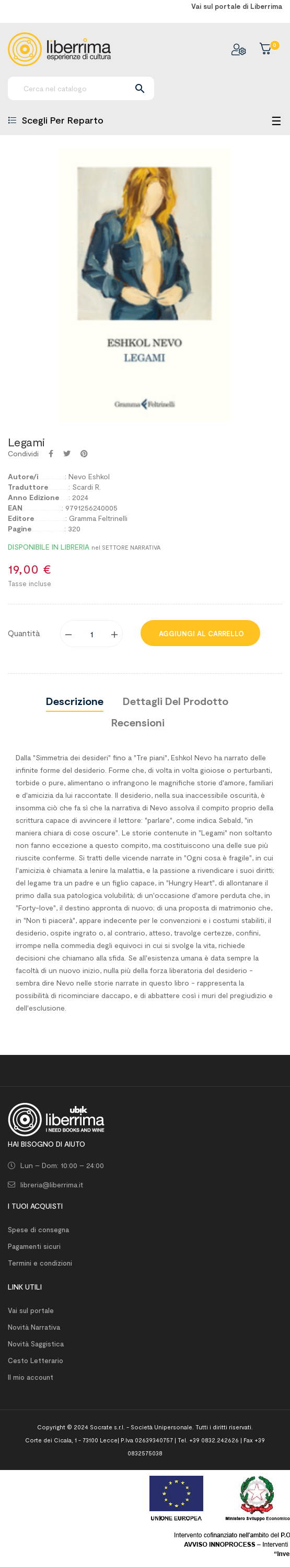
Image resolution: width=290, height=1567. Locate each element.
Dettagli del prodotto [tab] (175, 701)
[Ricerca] (81, 88)
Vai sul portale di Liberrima (236, 6)
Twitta (67, 453)
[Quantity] (92, 634)
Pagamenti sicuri (34, 1246)
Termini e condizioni (40, 1263)
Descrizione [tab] (74, 701)
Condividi (51, 453)
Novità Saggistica (36, 1344)
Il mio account (30, 1377)
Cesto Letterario (35, 1360)
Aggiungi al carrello (200, 633)
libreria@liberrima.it (51, 1184)
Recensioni (138, 722)
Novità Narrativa (34, 1327)
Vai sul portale (31, 1310)
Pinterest (84, 453)
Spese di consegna (38, 1229)
